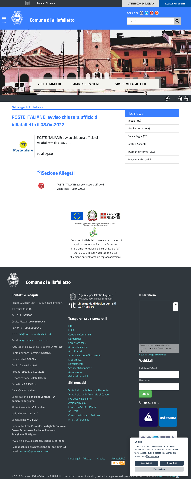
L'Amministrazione (93, 98)
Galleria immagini (78, 376)
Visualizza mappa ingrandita (152, 354)
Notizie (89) (134, 121)
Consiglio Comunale (79, 334)
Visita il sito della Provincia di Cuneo (88, 394)
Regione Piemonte (46, 3)
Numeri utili (74, 339)
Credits (101, 458)
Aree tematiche (50, 84)
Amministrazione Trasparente (84, 355)
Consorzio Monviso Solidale (84, 415)
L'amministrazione (85, 84)
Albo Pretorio (75, 351)
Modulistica (74, 360)
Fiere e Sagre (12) (137, 136)
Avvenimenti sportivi (139, 159)
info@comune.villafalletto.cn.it (33, 340)
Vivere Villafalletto (131, 84)
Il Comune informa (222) (141, 152)
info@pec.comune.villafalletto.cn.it (35, 334)
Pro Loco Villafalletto (80, 399)
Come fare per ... (77, 343)
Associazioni (75, 372)
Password (145, 380)
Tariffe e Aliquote (136, 144)
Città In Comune (166, 476)
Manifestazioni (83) (138, 128)
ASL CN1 (73, 411)
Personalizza (159, 469)
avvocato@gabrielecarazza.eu (34, 451)
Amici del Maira (77, 403)
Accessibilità (118, 458)
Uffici (71, 326)
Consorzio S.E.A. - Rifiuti (82, 407)
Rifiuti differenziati (78, 420)
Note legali (74, 458)
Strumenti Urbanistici (80, 368)
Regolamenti (75, 364)
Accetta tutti (146, 463)
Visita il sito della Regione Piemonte (88, 390)
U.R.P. (71, 330)
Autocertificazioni (78, 347)
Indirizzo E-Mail (148, 368)
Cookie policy (152, 456)
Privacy (87, 458)
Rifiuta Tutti (172, 463)
